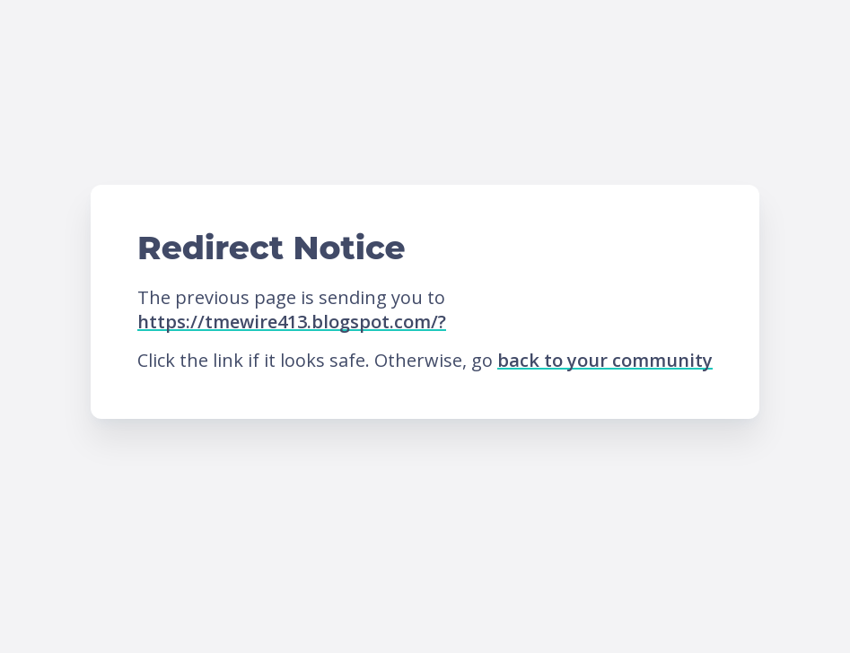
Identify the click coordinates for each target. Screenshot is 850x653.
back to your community (605, 360)
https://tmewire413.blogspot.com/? (291, 321)
